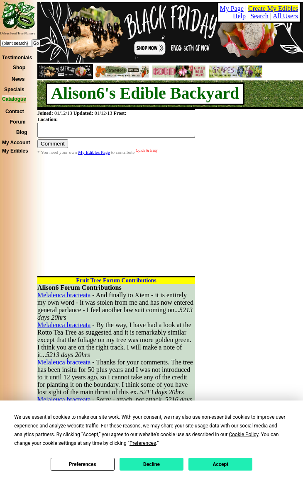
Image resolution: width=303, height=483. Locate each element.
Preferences (82, 464)
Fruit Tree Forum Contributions (116, 280)
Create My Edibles (273, 8)
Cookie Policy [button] (243, 434)
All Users (285, 15)
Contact (14, 111)
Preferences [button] (143, 443)
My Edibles (15, 151)
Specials (14, 89)
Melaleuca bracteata (63, 295)
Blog (21, 132)
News (18, 79)
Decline (151, 464)
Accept (220, 464)
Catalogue (14, 99)
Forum (17, 122)
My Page (232, 8)
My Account (16, 143)
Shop (19, 67)
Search (259, 15)
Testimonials (17, 58)
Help (239, 15)
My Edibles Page (94, 154)
